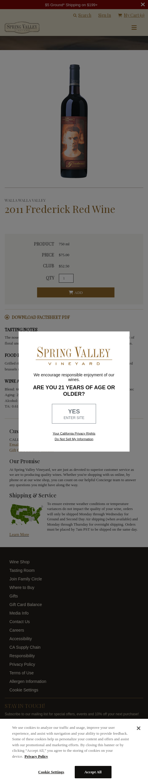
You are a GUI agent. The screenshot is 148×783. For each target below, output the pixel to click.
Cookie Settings (51, 772)
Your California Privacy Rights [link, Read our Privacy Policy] (74, 433)
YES (74, 414)
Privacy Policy (36, 756)
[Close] (138, 728)
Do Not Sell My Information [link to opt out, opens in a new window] (74, 439)
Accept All (93, 772)
